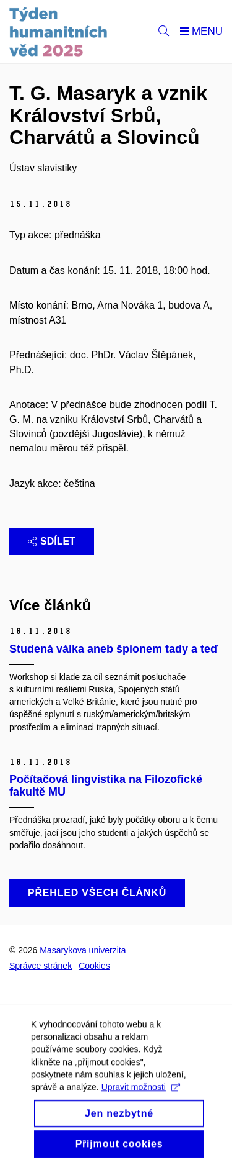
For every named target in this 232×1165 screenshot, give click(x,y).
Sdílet (51, 541)
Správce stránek (40, 966)
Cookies (94, 966)
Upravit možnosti (140, 1094)
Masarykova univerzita (83, 950)
